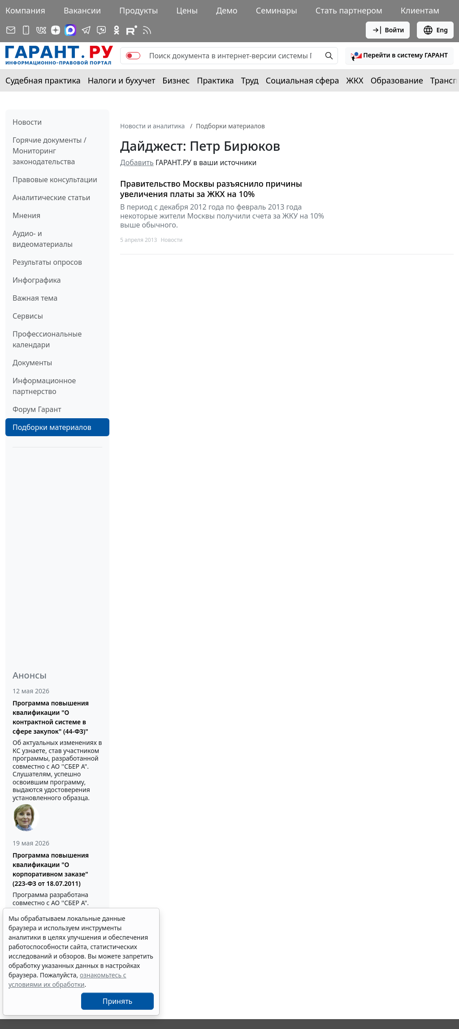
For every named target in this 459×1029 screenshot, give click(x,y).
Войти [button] (388, 30)
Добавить (137, 162)
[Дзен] (55, 30)
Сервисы (28, 316)
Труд (250, 80)
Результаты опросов (47, 262)
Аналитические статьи (51, 197)
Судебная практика (43, 80)
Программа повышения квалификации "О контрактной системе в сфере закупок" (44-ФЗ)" (51, 717)
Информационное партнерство (44, 386)
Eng (435, 30)
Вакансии (82, 10)
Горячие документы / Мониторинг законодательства (50, 150)
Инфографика (37, 280)
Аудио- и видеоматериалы (43, 238)
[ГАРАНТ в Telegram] (86, 30)
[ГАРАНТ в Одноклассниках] (116, 30)
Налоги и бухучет (122, 80)
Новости (27, 122)
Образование (397, 80)
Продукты (138, 10)
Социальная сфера (302, 80)
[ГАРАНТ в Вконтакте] (41, 30)
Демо (227, 10)
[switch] (133, 55)
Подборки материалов (52, 427)
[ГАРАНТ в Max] (70, 30)
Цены (187, 10)
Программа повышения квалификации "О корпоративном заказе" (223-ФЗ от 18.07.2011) (51, 869)
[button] (399, 55)
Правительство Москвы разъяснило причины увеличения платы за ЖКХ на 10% (211, 189)
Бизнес (176, 80)
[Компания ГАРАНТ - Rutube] (131, 30)
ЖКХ (355, 80)
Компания (25, 10)
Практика (215, 80)
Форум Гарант (37, 409)
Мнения (26, 215)
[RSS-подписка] (147, 30)
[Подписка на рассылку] (10, 30)
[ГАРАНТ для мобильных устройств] (26, 30)
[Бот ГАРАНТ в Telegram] (101, 30)
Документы (32, 363)
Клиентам (420, 10)
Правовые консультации (55, 179)
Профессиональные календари (47, 339)
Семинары (276, 10)
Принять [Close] (118, 1001)
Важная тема (35, 298)
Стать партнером (349, 10)
